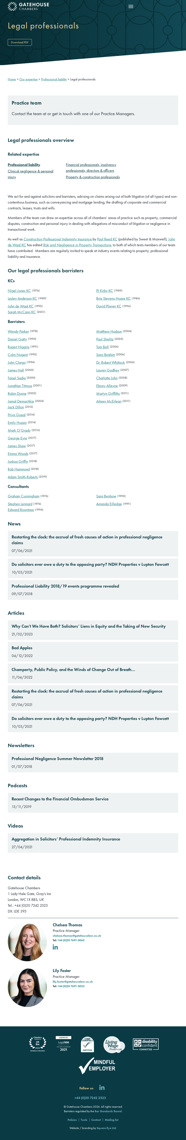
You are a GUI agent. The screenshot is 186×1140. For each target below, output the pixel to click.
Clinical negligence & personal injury (30, 174)
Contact (96, 1119)
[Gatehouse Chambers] (29, 6)
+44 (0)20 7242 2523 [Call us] (90, 1098)
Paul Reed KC (107, 239)
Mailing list (111, 1119)
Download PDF (19, 42)
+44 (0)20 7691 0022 (71, 986)
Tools (84, 1119)
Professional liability (24, 164)
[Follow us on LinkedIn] (102, 1088)
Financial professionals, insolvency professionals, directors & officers (91, 167)
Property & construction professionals (93, 176)
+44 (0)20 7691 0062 (71, 940)
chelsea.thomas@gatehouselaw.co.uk (77, 936)
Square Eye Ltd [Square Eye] (106, 1128)
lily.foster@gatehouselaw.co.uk (73, 981)
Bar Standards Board (108, 1111)
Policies (72, 1119)
